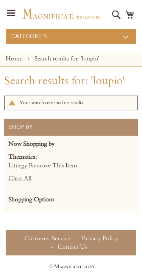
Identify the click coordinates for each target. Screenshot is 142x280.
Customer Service (47, 238)
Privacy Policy (100, 238)
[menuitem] (71, 36)
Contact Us (72, 247)
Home (15, 58)
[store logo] (61, 13)
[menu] (71, 36)
